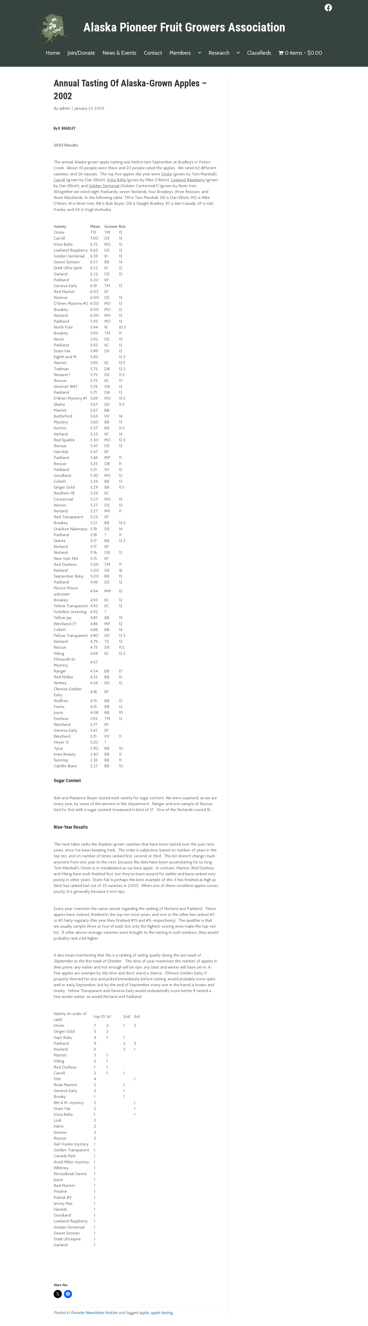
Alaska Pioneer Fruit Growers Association (184, 27)
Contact (153, 53)
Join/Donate (81, 53)
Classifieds (259, 53)
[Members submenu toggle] (199, 53)
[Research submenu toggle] (238, 53)
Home (53, 53)
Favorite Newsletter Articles (94, 1312)
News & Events (119, 53)
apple (144, 1312)
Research (219, 53)
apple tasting (162, 1312)
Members (180, 53)
